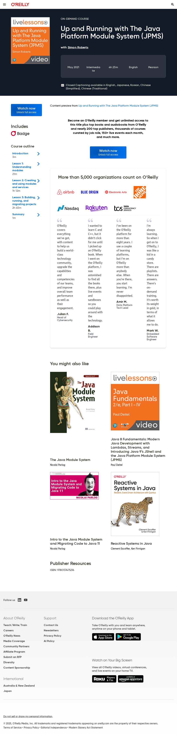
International (13, 679)
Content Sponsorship (16, 667)
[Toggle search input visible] (172, 4)
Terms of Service (12, 727)
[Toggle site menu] (4, 4)
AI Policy (49, 641)
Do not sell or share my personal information (27, 716)
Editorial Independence (54, 727)
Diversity (8, 662)
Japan (7, 691)
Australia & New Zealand (19, 685)
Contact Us (51, 625)
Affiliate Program (14, 651)
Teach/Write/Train (15, 625)
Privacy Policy (52, 636)
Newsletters (51, 630)
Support (50, 618)
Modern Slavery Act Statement (86, 727)
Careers (8, 630)
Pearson (153, 67)
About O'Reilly (14, 618)
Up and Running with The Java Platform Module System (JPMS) (118, 105)
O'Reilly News (11, 636)
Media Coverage (14, 641)
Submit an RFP (12, 657)
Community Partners (16, 646)
